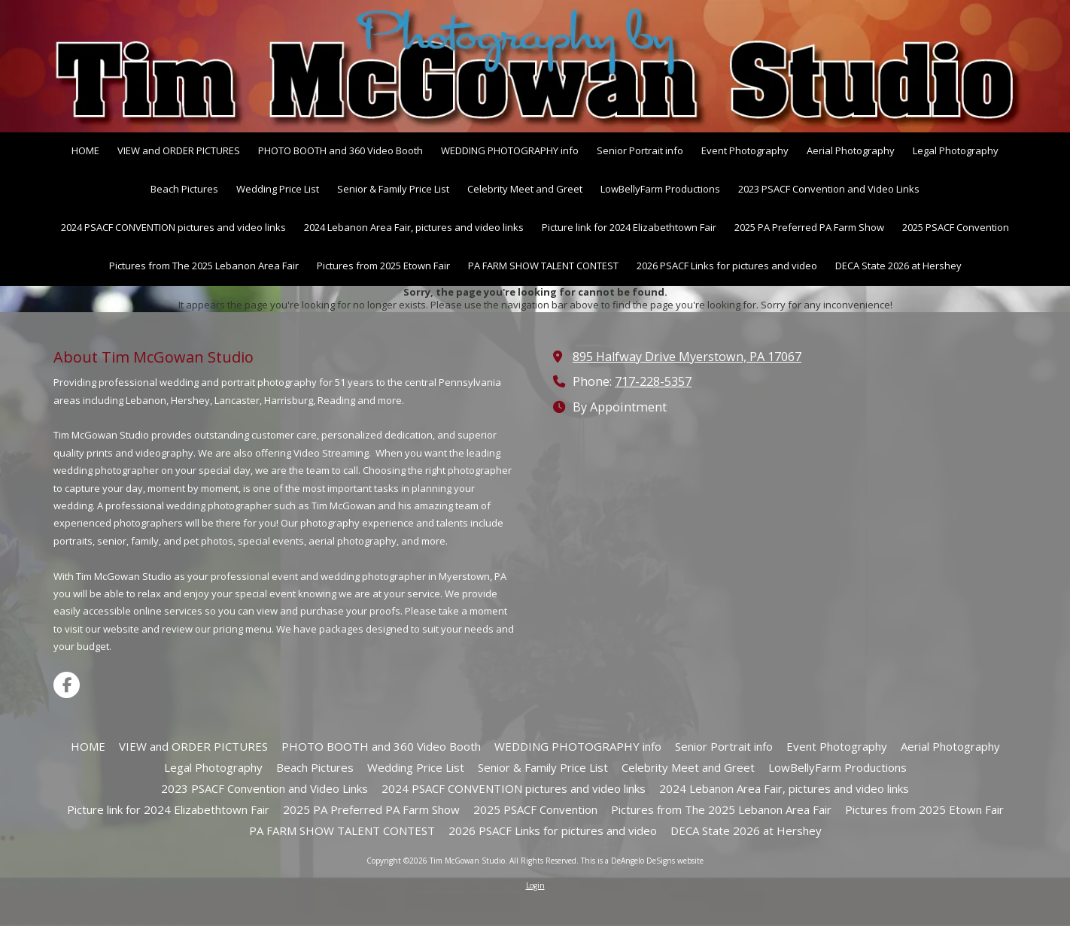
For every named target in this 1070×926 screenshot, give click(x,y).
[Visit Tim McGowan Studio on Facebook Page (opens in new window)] (66, 685)
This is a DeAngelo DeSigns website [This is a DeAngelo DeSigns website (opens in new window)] (642, 860)
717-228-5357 (653, 381)
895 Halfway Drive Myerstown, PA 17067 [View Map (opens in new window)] (687, 356)
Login (535, 885)
